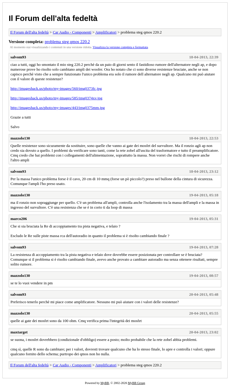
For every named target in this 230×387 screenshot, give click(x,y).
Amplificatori (105, 32)
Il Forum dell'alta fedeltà (53, 18)
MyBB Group (136, 383)
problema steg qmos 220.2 (67, 41)
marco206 (18, 218)
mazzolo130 (20, 138)
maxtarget (19, 332)
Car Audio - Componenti (72, 32)
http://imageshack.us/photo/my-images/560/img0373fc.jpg (56, 88)
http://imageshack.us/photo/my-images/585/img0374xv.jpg (56, 98)
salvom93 (18, 57)
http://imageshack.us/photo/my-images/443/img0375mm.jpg (57, 107)
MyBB (104, 383)
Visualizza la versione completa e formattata (120, 47)
